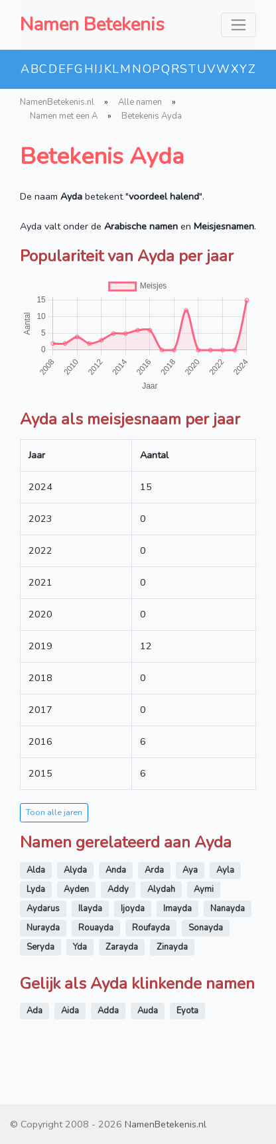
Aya (190, 870)
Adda (108, 1011)
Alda (36, 870)
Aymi (204, 889)
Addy (118, 889)
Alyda (75, 870)
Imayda (177, 909)
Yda (80, 947)
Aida (70, 1011)
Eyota (187, 1011)
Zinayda (172, 947)
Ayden (76, 889)
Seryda (40, 947)
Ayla (225, 870)
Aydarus (43, 909)
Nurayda (43, 928)
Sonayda (205, 928)
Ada (34, 1011)
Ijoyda (133, 909)
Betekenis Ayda (151, 116)
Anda (115, 870)
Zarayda (121, 947)
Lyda (36, 889)
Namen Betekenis (92, 24)
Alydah (161, 889)
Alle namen (140, 102)
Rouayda (95, 928)
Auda (147, 1011)
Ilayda (90, 909)
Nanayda (227, 909)
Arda (154, 870)
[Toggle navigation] (238, 25)
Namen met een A (64, 116)
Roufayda (151, 928)
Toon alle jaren (54, 812)
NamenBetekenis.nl (57, 102)
